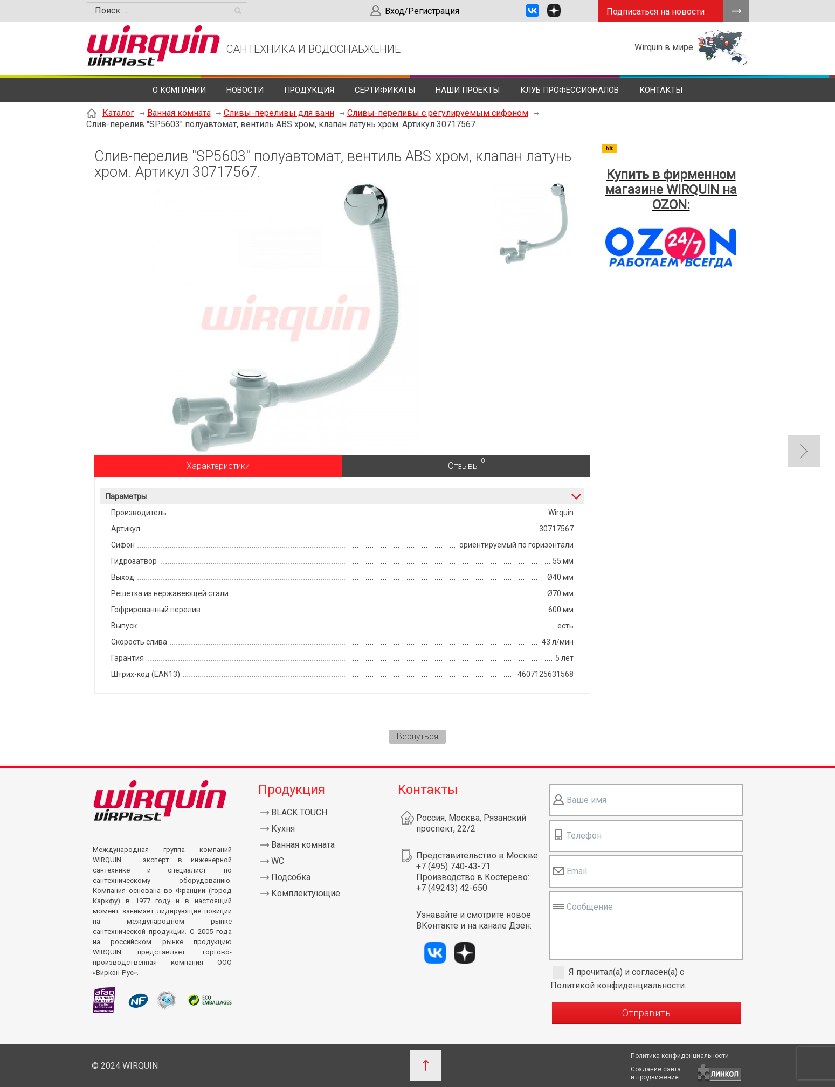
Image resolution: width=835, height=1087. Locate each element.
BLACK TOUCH (299, 812)
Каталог (118, 113)
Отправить (646, 1013)
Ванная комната (179, 113)
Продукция (309, 90)
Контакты (660, 90)
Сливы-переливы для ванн (279, 113)
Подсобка (290, 877)
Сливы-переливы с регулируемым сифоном (437, 113)
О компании (179, 90)
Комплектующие (305, 893)
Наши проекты (468, 90)
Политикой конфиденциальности (617, 985)
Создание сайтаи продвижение (656, 1073)
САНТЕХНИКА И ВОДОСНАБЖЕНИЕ (313, 49)
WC (277, 861)
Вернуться (417, 736)
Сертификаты (385, 90)
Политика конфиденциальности (680, 1056)
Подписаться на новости (655, 11)
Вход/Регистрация (422, 11)
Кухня (283, 828)
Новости (245, 90)
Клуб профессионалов (569, 90)
